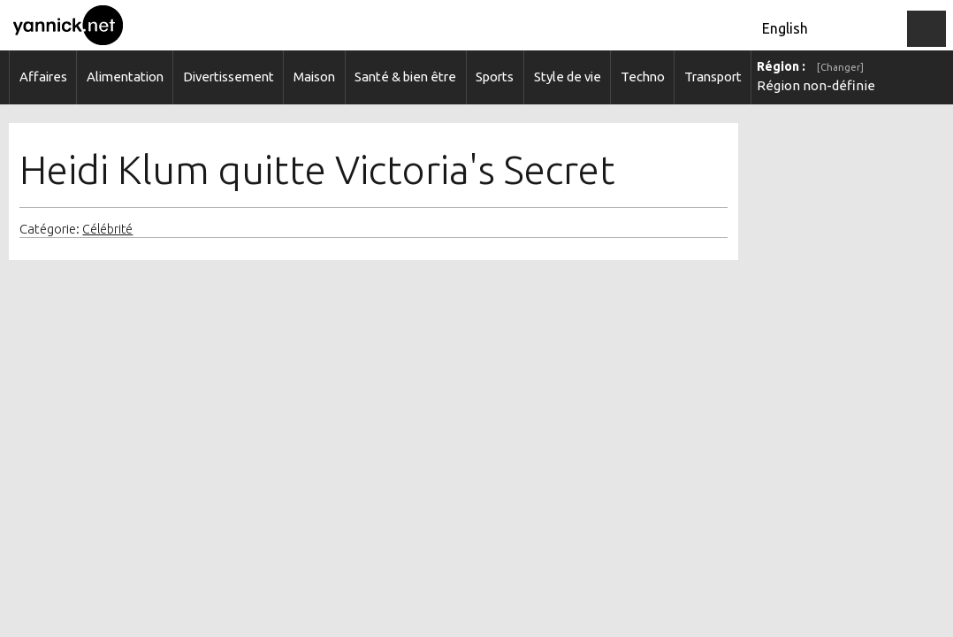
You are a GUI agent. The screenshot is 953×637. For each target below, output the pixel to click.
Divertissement (228, 76)
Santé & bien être (405, 76)
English (785, 28)
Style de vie (567, 76)
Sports (495, 76)
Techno (643, 76)
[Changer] (840, 67)
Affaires (43, 76)
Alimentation (125, 76)
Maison (314, 76)
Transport (713, 76)
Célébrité (107, 229)
